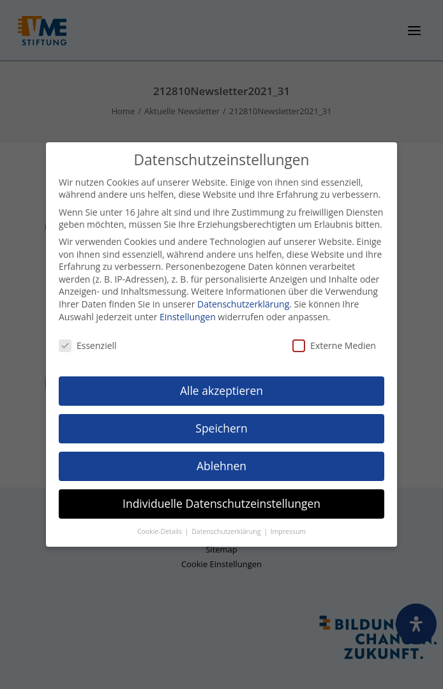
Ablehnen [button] (221, 465)
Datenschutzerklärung (243, 304)
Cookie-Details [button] (160, 530)
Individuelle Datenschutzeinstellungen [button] (221, 503)
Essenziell (88, 345)
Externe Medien (334, 345)
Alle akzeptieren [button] (221, 390)
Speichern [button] (221, 428)
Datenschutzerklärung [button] (226, 530)
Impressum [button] (288, 530)
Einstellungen (188, 316)
